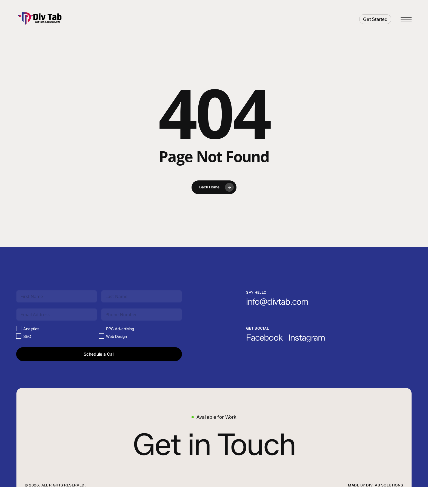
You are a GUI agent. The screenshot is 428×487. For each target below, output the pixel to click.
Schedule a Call (99, 354)
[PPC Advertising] (101, 328)
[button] (406, 19)
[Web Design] (101, 336)
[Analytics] (18, 328)
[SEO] (18, 336)
